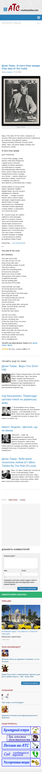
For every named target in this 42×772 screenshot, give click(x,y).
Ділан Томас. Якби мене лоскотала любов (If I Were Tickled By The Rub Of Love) (19, 462)
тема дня (6, 634)
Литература (7, 23)
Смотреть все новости (30, 683)
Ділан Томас (13, 500)
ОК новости (23, 631)
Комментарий (10, 556)
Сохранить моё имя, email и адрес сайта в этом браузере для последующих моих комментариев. (20, 582)
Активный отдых (9, 631)
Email (24, 571)
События (17, 23)
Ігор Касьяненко (18, 243)
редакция (9, 72)
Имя (5, 571)
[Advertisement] (21, 44)
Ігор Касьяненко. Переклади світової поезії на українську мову (19, 399)
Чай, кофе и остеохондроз (13, 702)
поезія (23, 500)
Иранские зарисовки (11, 637)
